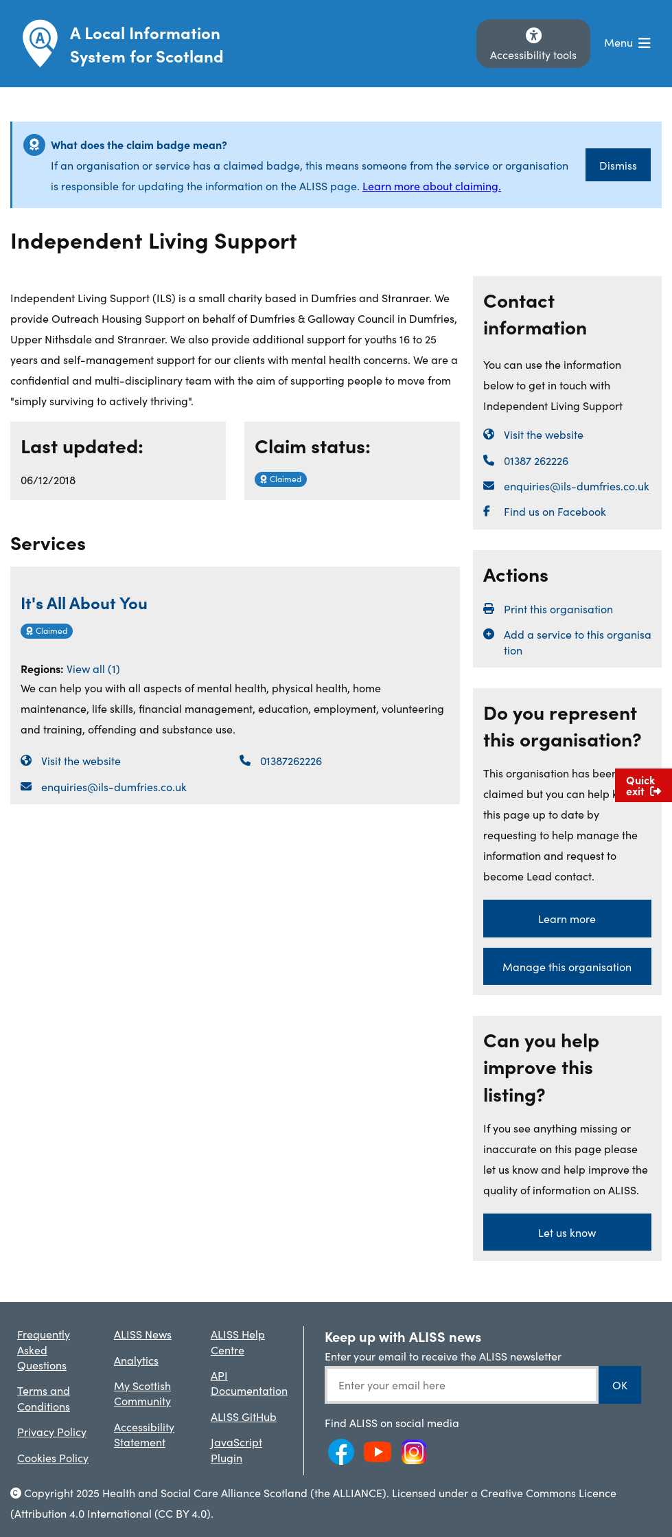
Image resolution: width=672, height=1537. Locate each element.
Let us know (567, 1232)
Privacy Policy (51, 1431)
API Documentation (249, 1382)
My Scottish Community (142, 1393)
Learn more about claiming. (431, 185)
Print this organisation (558, 608)
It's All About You (84, 602)
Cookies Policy (53, 1457)
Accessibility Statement (144, 1434)
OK (619, 1384)
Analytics (136, 1359)
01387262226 (291, 760)
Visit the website (81, 760)
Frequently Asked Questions (43, 1349)
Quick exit (643, 785)
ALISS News (143, 1333)
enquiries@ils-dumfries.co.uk (114, 786)
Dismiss (618, 164)
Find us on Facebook (555, 511)
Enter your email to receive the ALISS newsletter (443, 1355)
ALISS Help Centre (238, 1341)
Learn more (567, 918)
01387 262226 (536, 460)
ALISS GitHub (244, 1416)
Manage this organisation (567, 966)
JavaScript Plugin (236, 1449)
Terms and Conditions (43, 1397)
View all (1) (93, 668)
